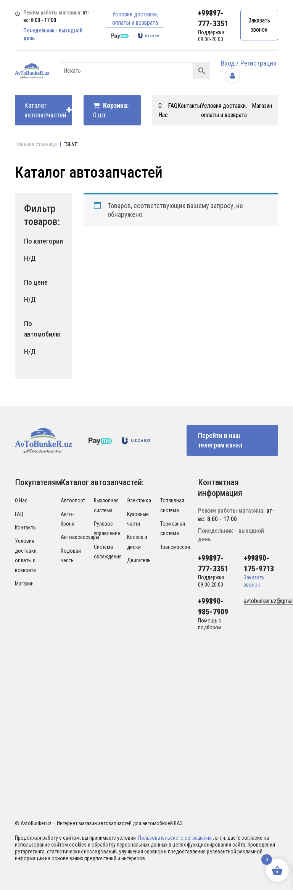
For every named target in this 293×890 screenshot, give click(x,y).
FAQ (172, 105)
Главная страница (37, 144)
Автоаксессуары (80, 537)
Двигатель (139, 560)
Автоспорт (73, 500)
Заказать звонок (259, 25)
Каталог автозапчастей (48, 110)
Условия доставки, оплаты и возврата (135, 18)
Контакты (189, 105)
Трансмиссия (175, 547)
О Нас (21, 500)
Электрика (139, 500)
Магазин (262, 105)
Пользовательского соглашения (175, 838)
